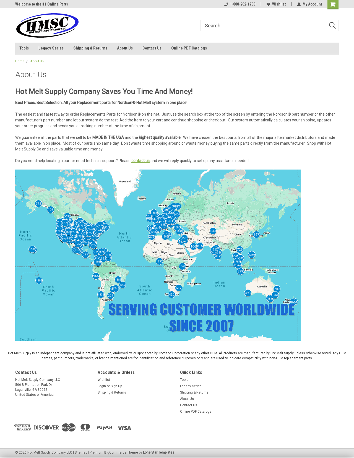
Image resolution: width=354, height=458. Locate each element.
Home (19, 61)
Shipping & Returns (90, 48)
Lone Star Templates (158, 452)
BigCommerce (115, 452)
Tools (24, 48)
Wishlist (276, 4)
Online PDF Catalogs (189, 48)
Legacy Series (51, 48)
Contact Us (152, 48)
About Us (125, 48)
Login (102, 386)
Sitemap (81, 452)
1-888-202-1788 (239, 4)
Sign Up (116, 386)
